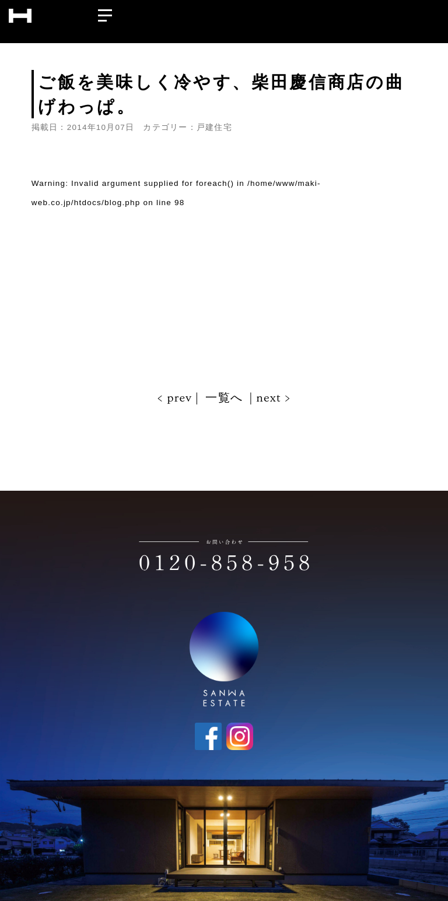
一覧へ (224, 398)
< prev (176, 398)
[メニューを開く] (105, 12)
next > (271, 398)
